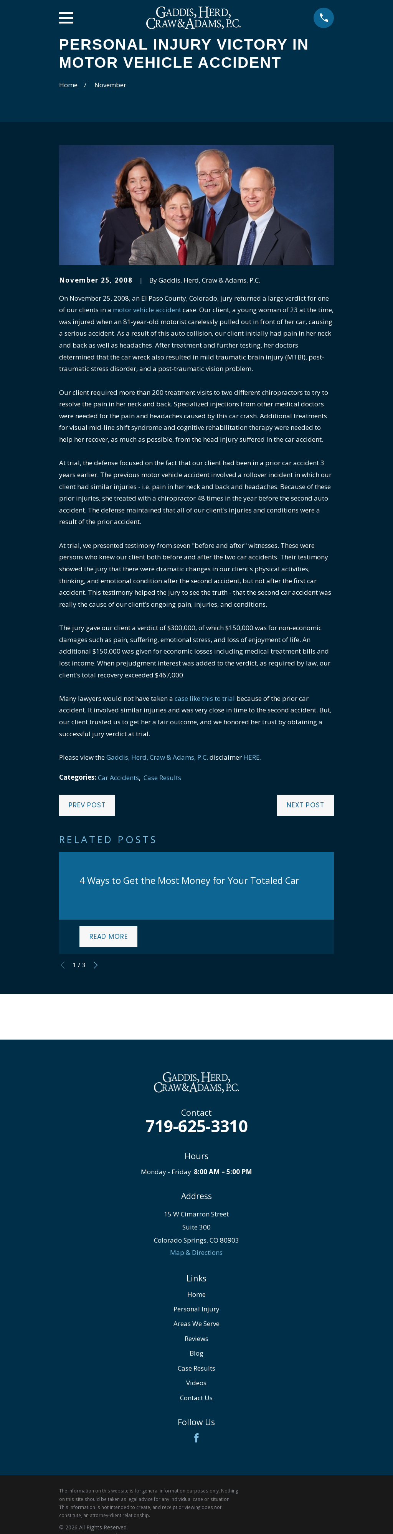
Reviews (196, 1338)
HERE (251, 757)
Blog (196, 1353)
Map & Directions (196, 1252)
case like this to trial (205, 698)
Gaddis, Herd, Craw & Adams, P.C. (157, 757)
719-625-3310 (196, 1126)
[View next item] (95, 965)
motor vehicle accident (147, 309)
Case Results (162, 777)
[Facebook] (196, 1437)
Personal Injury (196, 1308)
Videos (196, 1382)
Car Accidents (118, 777)
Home (196, 1294)
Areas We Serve (196, 1323)
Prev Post (87, 805)
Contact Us (196, 1397)
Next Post (305, 805)
